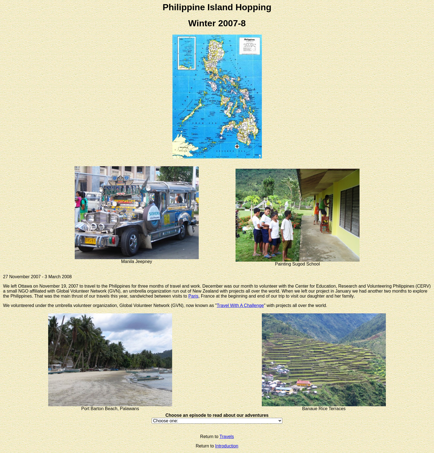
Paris (193, 296)
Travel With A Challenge (240, 305)
